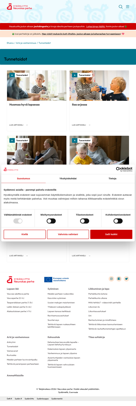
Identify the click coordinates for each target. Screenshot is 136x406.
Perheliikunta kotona (98, 294)
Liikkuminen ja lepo (98, 289)
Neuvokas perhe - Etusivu (32, 6)
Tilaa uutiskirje (96, 341)
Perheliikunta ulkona (98, 298)
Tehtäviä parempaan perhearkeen (24, 369)
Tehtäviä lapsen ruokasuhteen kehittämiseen (62, 327)
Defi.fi (9, 403)
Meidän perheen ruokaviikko (62, 294)
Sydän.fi (19, 403)
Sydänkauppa (44, 403)
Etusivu (10, 43)
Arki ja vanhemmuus (26, 43)
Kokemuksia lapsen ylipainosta (63, 353)
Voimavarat (13, 355)
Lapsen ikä (12, 289)
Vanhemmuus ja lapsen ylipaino (63, 358)
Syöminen (53, 289)
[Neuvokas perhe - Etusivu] (21, 280)
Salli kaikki (111, 234)
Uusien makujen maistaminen (62, 303)
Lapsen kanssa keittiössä (60, 312)
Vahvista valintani (68, 234)
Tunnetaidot (13, 351)
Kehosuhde (53, 341)
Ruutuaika (12, 360)
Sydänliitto (31, 403)
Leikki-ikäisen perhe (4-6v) (20, 307)
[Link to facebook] (118, 279)
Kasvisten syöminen (57, 298)
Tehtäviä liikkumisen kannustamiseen (106, 326)
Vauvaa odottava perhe (18, 294)
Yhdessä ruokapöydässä (60, 307)
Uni (90, 317)
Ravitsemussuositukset (59, 317)
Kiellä (24, 234)
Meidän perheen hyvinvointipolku (23, 364)
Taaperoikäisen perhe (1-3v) (20, 303)
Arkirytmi (11, 346)
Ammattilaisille (14, 380)
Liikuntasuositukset (97, 312)
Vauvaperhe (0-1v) (16, 298)
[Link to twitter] (126, 279)
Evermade (73, 397)
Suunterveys (54, 321)
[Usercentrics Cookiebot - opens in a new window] (118, 169)
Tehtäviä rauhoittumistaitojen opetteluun (102, 332)
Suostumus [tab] (23, 178)
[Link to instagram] (111, 279)
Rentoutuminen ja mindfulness (103, 321)
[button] (120, 8)
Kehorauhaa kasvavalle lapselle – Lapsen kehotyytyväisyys (64, 347)
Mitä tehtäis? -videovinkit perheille (105, 303)
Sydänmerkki (60, 403)
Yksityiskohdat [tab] (67, 178)
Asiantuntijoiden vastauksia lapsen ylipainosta (65, 364)
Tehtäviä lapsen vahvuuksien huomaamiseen (62, 371)
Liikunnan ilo (94, 307)
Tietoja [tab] (112, 178)
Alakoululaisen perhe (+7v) (20, 312)
